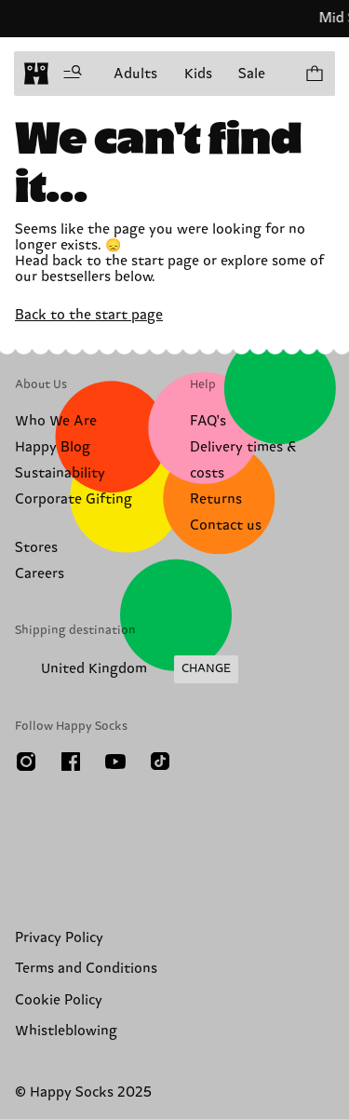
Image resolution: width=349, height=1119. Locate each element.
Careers (39, 574)
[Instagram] (26, 761)
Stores (36, 548)
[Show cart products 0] (313, 73)
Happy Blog (52, 447)
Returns (216, 499)
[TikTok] (160, 761)
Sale (251, 74)
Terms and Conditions (86, 969)
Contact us (226, 525)
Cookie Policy (58, 1000)
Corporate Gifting (73, 499)
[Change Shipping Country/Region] (126, 669)
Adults (135, 74)
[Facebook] (70, 761)
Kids (198, 74)
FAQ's (208, 421)
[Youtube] (115, 761)
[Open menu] (72, 73)
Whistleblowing (66, 1031)
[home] (36, 73)
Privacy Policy (59, 938)
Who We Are (56, 421)
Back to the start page (89, 315)
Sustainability (60, 473)
